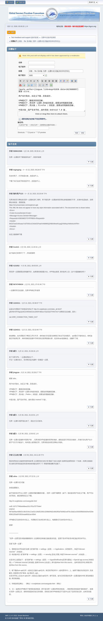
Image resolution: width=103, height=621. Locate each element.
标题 (20, 71)
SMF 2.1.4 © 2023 (11, 615)
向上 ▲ (95, 615)
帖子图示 (22, 75)
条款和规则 (88, 615)
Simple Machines (23, 615)
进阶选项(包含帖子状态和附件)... (34, 119)
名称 (20, 62)
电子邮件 (22, 67)
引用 (90, 162)
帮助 (81, 615)
